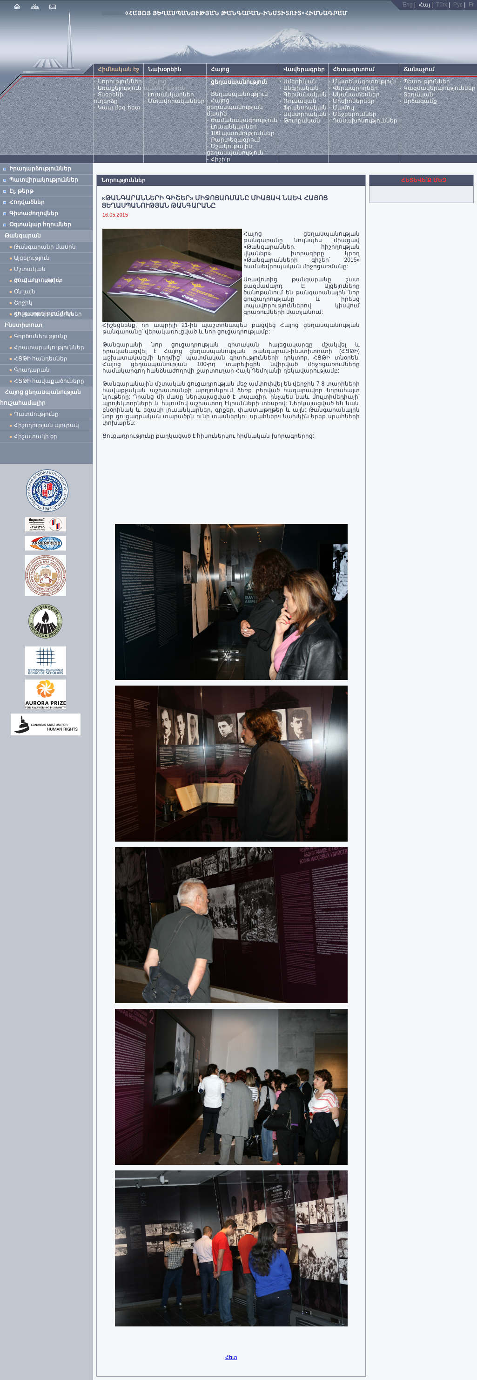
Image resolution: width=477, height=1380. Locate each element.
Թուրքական (301, 120)
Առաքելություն (119, 88)
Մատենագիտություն (364, 81)
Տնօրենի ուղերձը (108, 97)
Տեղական (418, 94)
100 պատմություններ (243, 133)
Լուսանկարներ (171, 94)
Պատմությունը (36, 414)
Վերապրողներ (355, 88)
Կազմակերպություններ (439, 88)
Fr (471, 4)
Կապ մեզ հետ (119, 107)
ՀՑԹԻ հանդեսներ (42, 358)
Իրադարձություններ (40, 168)
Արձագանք (420, 101)
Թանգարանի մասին (45, 247)
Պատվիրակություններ (43, 180)
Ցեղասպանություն (239, 94)
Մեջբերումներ (354, 114)
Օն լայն (26, 291)
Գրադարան (32, 370)
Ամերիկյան (300, 81)
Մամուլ (343, 107)
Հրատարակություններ (49, 347)
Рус (458, 4)
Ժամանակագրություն (244, 120)
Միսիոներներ (354, 101)
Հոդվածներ (27, 202)
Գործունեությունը (40, 336)
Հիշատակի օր (35, 436)
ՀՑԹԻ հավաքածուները (49, 381)
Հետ (231, 1357)
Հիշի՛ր (220, 159)
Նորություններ (120, 81)
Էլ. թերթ (21, 191)
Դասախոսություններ (365, 120)
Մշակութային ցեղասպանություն (235, 149)
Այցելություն (32, 258)
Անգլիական (301, 88)
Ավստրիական (305, 114)
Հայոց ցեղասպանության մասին (235, 107)
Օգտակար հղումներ (40, 224)
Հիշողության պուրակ (46, 425)
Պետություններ (426, 81)
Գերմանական (305, 94)
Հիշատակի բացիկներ (49, 314)
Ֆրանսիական (305, 107)
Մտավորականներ (176, 101)
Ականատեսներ (356, 94)
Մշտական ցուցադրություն (38, 270)
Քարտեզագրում (235, 139)
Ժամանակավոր (38, 280)
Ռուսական (299, 101)
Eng (407, 4)
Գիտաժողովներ (33, 213)
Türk (441, 4)
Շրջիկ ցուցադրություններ (45, 303)
